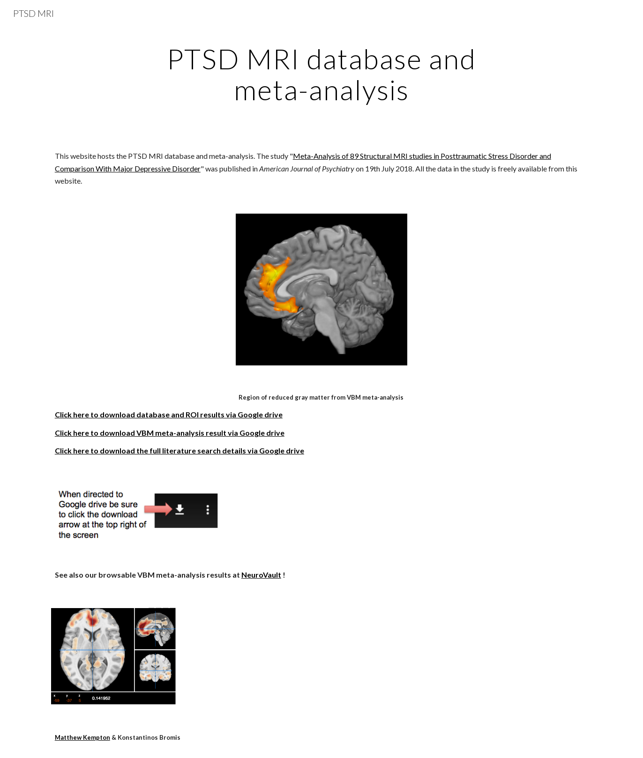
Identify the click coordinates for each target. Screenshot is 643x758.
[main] (321, 74)
